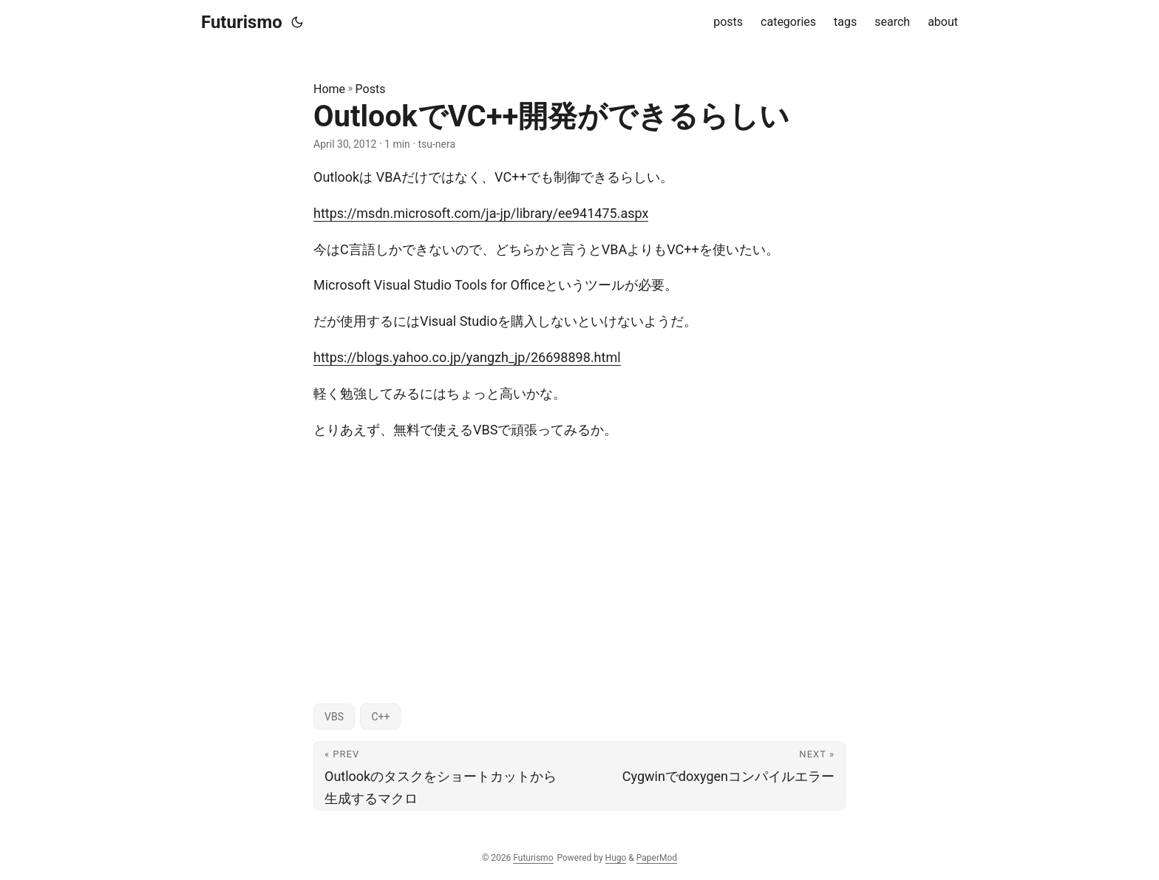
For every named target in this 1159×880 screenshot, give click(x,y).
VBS (334, 717)
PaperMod (656, 858)
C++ (380, 717)
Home (329, 89)
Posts (371, 89)
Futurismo (241, 22)
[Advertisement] (579, 558)
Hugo (616, 858)
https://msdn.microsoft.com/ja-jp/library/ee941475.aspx (480, 213)
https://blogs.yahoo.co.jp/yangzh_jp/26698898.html (467, 357)
